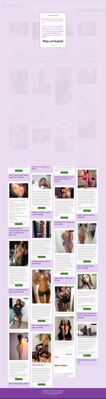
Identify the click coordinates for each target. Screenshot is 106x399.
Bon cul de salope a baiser (18, 384)
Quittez (53, 45)
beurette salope (66, 349)
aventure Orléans (60, 362)
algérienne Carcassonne (62, 359)
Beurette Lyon (66, 367)
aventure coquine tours (67, 352)
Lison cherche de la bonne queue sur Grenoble (18, 176)
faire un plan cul (64, 376)
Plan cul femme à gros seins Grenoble (85, 267)
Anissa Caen (70, 359)
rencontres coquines (68, 373)
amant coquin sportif (58, 360)
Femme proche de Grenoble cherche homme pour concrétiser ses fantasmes (18, 231)
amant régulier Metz (58, 361)
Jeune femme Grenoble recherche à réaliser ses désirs (40, 166)
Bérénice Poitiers (66, 361)
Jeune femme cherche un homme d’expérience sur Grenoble (86, 315)
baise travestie (70, 365)
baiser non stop (69, 350)
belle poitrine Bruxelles (68, 360)
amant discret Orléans (63, 368)
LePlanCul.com (58, 393)
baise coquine (62, 354)
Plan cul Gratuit (53, 41)
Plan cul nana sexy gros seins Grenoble (40, 326)
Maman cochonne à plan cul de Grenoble (41, 213)
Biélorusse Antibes (58, 352)
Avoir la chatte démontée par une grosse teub (18, 291)
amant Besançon (62, 350)
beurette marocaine (58, 367)
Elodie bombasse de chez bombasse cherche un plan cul (64, 179)
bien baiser (60, 365)
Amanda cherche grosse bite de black (41, 262)
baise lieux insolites (68, 362)
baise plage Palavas (58, 348)
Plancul (55, 394)
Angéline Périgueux (66, 348)
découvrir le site (41, 381)
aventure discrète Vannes (64, 357)
